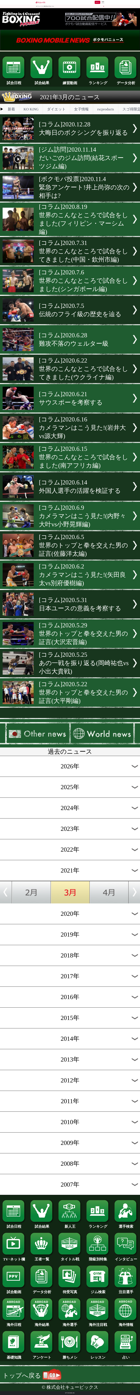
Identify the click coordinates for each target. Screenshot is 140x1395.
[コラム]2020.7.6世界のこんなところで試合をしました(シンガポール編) (83, 280)
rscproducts (105, 109)
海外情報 (126, 1323)
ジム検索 (98, 1290)
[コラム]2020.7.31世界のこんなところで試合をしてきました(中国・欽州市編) (83, 251)
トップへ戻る (32, 1375)
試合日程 (14, 81)
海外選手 (70, 1323)
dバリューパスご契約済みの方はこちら (45, 6)
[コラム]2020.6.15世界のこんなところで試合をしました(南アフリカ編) (83, 457)
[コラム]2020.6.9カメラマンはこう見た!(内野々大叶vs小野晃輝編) (82, 516)
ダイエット (56, 109)
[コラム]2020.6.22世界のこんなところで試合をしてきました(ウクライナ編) (83, 369)
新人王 (70, 1224)
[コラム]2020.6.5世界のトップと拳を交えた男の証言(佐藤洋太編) (83, 545)
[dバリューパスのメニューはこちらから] (102, 2)
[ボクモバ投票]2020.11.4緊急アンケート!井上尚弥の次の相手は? (84, 187)
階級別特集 (98, 1257)
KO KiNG (31, 109)
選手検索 (126, 1224)
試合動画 (14, 1290)
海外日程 (14, 1323)
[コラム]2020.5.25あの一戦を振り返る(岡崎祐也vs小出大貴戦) (84, 663)
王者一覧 (42, 1257)
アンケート (42, 1355)
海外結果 (42, 1323)
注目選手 (126, 1290)
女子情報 (81, 109)
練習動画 (70, 81)
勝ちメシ (70, 1355)
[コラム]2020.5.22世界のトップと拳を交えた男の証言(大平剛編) (83, 692)
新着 (11, 109)
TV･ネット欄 (14, 1257)
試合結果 (42, 81)
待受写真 (70, 1290)
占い (126, 1355)
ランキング (98, 81)
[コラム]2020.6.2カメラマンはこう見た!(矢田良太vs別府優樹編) (82, 574)
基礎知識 (14, 1355)
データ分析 (126, 81)
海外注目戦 (98, 1323)
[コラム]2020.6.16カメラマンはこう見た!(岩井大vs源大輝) (82, 427)
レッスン (98, 1355)
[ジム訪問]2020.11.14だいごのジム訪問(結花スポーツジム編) (81, 158)
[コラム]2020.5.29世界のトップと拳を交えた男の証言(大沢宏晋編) (83, 633)
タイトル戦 (70, 1257)
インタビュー (126, 1257)
